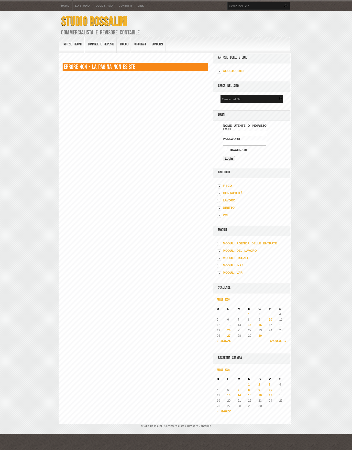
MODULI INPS (233, 265)
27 (229, 335)
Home (65, 5)
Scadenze (158, 44)
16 (260, 325)
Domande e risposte (101, 44)
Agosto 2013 (233, 71)
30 (260, 335)
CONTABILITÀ (232, 193)
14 (239, 395)
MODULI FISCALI (235, 258)
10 (270, 319)
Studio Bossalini (94, 21)
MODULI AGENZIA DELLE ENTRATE (250, 243)
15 (249, 325)
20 (229, 330)
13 (229, 395)
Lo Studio (82, 5)
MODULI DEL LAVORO (240, 250)
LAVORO (229, 200)
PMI (225, 215)
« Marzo (224, 341)
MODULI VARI (233, 272)
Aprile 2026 (223, 299)
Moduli (124, 44)
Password (231, 139)
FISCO (227, 186)
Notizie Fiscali (73, 44)
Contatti (125, 5)
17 (270, 395)
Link (141, 5)
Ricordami (235, 150)
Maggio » (278, 341)
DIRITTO (229, 207)
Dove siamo (104, 5)
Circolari (140, 44)
